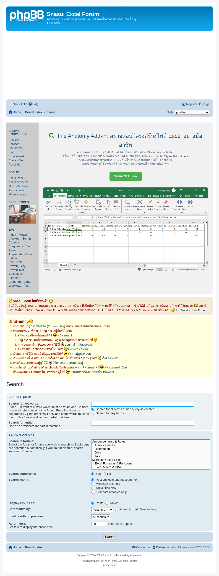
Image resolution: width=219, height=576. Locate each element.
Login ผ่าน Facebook (79, 344)
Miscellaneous (17, 194)
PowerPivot (16, 270)
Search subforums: (22, 473)
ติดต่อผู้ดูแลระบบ (79, 353)
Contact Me (16, 160)
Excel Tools (19, 202)
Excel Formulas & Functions (151, 463)
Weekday (15, 285)
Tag (12, 229)
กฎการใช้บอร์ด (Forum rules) (45, 326)
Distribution (151, 449)
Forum (14, 172)
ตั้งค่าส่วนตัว (110, 358)
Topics (111, 503)
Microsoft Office (18, 186)
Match (23, 234)
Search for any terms (107, 413)
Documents (16, 148)
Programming (17, 190)
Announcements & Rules (151, 441)
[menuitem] (33, 104)
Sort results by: (20, 509)
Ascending (124, 509)
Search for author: (22, 422)
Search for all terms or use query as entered (122, 409)
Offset (29, 254)
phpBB (97, 561)
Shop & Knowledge (18, 132)
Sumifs (26, 238)
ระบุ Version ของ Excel (190, 310)
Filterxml (14, 278)
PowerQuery (17, 266)
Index (12, 234)
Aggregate (16, 254)
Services (14, 144)
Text (26, 285)
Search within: (19, 479)
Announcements (19, 182)
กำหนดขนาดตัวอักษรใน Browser (92, 372)
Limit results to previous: (27, 516)
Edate (27, 281)
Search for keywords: (24, 403)
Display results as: (22, 503)
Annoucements (151, 445)
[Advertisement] (109, 65)
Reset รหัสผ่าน (78, 349)
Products (14, 139)
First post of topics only (109, 492)
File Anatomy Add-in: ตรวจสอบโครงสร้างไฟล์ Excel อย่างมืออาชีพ (125, 140)
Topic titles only (103, 488)
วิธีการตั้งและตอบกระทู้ (68, 363)
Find (28, 246)
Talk (151, 456)
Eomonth (15, 281)
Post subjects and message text (114, 479)
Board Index (16, 178)
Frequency (16, 246)
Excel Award (16, 156)
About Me (14, 164)
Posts (97, 503)
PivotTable (16, 262)
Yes (96, 473)
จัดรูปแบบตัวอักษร (117, 367)
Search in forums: (21, 441)
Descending (145, 509)
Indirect (13, 258)
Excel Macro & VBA (151, 467)
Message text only (105, 483)
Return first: (17, 523)
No (107, 473)
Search (13, 250)
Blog (11, 152)
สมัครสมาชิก (65, 335)
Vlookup (14, 238)
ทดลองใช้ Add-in (125, 176)
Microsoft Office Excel (151, 460)
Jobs (151, 452)
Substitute (15, 273)
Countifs (14, 242)
